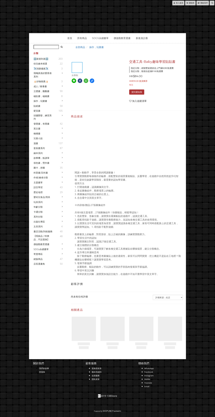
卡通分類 (38, 211)
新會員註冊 (142, 38)
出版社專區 (39, 221)
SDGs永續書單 (100, 38)
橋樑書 (37, 133)
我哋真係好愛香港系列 (43, 75)
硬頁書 (37, 110)
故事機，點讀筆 (41, 158)
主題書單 (38, 182)
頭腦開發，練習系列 (43, 117)
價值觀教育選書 (122, 38)
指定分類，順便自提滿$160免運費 (147, 71)
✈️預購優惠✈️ (41, 68)
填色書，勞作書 (41, 162)
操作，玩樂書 (40, 101)
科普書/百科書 (41, 172)
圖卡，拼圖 (39, 167)
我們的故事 (44, 368)
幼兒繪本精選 (40, 63)
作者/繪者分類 (41, 177)
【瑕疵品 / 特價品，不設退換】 (41, 238)
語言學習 (38, 187)
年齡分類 (38, 206)
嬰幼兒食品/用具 (42, 197)
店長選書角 (39, 263)
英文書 (37, 128)
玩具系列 (38, 202)
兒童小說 (38, 138)
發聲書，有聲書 (41, 123)
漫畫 (36, 143)
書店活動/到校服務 (43, 231)
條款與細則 (96, 372)
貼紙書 (37, 106)
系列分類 (38, 216)
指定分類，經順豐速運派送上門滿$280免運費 (152, 68)
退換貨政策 (96, 368)
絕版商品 (38, 259)
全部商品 (80, 47)
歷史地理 (38, 192)
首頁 (69, 38)
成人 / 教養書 (40, 86)
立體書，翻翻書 (41, 91)
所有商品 (82, 38)
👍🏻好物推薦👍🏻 (41, 81)
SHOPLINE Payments (112, 411)
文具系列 (38, 226)
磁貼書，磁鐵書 (41, 96)
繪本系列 (38, 153)
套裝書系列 (39, 148)
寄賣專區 (38, 254)
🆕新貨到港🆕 (41, 58)
